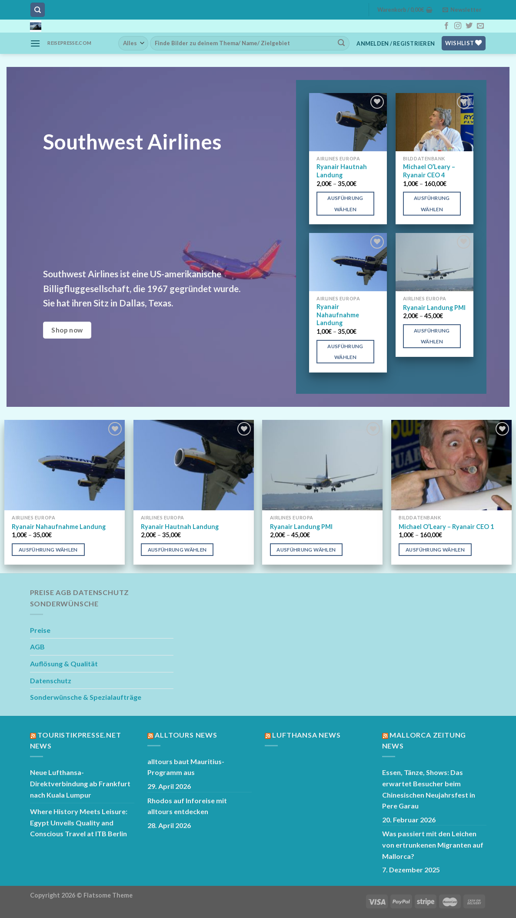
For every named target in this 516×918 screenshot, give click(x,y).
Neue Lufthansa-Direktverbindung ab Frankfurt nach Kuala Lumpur (80, 783)
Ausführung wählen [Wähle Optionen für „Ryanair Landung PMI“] (431, 336)
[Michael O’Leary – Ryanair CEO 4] (434, 122)
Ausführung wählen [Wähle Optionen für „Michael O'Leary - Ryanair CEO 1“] (435, 549)
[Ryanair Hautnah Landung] (348, 122)
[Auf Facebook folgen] (446, 26)
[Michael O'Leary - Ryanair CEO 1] (451, 465)
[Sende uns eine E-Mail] (480, 26)
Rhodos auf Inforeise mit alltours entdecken (187, 806)
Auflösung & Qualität (64, 663)
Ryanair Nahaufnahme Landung (337, 314)
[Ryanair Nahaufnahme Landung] (348, 262)
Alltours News (186, 735)
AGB (37, 646)
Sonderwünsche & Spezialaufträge (85, 697)
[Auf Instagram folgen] (457, 26)
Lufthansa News (306, 735)
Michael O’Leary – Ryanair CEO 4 (429, 171)
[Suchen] (37, 10)
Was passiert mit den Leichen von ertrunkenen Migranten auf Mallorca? (432, 844)
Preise (40, 630)
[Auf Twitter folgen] (469, 26)
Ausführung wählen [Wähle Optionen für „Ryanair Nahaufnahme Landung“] (345, 351)
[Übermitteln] (341, 43)
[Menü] (35, 43)
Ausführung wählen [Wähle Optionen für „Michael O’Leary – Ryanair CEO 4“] (431, 203)
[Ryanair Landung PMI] (434, 262)
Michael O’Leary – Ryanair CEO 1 (446, 526)
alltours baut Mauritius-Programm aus (185, 767)
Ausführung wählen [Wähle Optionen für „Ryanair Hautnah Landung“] (345, 203)
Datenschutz (50, 680)
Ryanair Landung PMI (434, 307)
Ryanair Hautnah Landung (341, 171)
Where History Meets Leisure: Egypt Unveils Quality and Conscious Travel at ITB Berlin (78, 822)
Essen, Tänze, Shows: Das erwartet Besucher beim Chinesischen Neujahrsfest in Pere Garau (428, 789)
